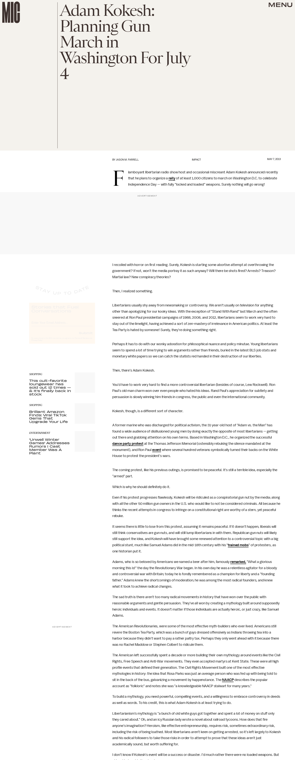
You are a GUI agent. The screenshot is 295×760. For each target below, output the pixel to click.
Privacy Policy (36, 344)
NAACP (228, 680)
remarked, (238, 562)
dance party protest (127, 443)
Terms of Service (82, 342)
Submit (86, 336)
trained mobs (238, 545)
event (156, 450)
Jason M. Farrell (127, 159)
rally (172, 178)
